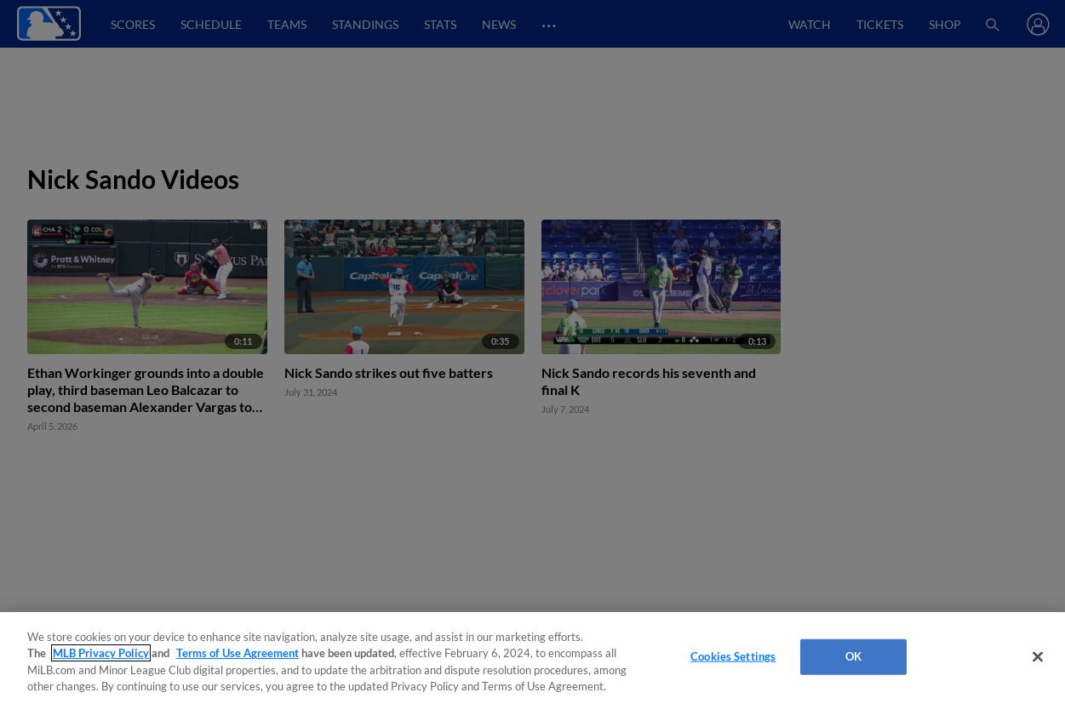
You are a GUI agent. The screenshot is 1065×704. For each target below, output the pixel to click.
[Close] (1037, 656)
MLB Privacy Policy (101, 653)
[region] (532, 658)
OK (853, 656)
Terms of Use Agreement (237, 653)
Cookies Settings (733, 656)
